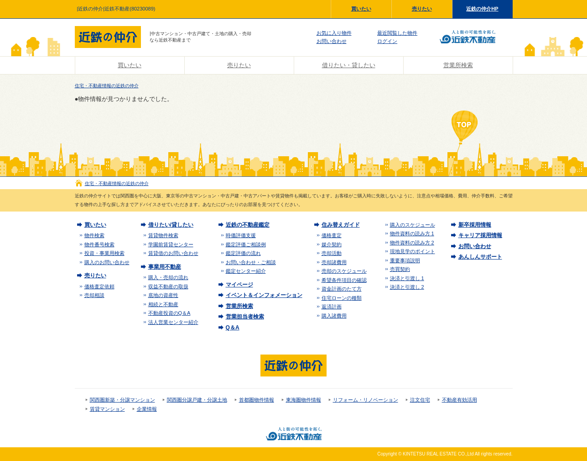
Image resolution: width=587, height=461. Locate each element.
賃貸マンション (107, 409)
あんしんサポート (480, 257)
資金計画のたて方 (342, 288)
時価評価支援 (241, 235)
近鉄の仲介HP (482, 8)
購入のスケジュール (412, 225)
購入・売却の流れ (168, 277)
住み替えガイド (341, 225)
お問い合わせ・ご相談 (251, 262)
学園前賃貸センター (170, 244)
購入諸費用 (334, 315)
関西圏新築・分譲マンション (122, 400)
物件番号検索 (99, 244)
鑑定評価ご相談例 (246, 244)
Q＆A (232, 327)
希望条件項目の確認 (344, 280)
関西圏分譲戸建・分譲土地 (197, 400)
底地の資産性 (163, 295)
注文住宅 (420, 400)
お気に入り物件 (334, 33)
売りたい (422, 8)
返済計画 (332, 306)
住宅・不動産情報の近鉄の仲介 (107, 85)
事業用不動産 (164, 267)
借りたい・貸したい (348, 65)
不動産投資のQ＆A (169, 313)
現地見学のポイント (412, 251)
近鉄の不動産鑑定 (248, 225)
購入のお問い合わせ (107, 262)
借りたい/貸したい (170, 225)
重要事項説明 (405, 260)
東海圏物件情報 (303, 400)
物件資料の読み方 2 (412, 242)
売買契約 (400, 269)
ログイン (387, 41)
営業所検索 (458, 65)
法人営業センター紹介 (173, 322)
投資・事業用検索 (104, 253)
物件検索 (94, 235)
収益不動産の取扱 (168, 286)
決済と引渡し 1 (407, 278)
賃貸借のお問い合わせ (173, 253)
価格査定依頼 (99, 286)
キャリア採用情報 (480, 235)
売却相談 (94, 295)
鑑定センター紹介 (246, 271)
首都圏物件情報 (256, 400)
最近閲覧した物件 (397, 33)
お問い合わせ (332, 41)
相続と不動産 (163, 304)
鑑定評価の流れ (243, 253)
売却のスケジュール (344, 271)
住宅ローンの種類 (342, 298)
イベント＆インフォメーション (264, 295)
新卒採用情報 (474, 225)
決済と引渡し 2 (407, 287)
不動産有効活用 (459, 400)
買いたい (361, 8)
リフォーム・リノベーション (365, 400)
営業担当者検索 (245, 316)
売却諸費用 (334, 262)
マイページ (239, 284)
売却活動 (332, 253)
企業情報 (147, 409)
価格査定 (332, 235)
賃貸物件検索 (163, 235)
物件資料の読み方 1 (412, 233)
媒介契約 (332, 244)
